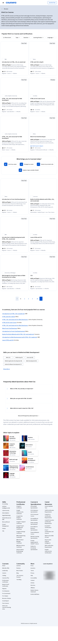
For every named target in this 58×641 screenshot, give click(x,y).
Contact (32, 580)
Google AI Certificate (19, 507)
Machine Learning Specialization (35, 537)
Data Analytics (5, 513)
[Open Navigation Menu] (3, 3)
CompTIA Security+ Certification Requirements (49, 521)
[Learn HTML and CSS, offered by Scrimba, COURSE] (42, 237)
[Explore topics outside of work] (29, 170)
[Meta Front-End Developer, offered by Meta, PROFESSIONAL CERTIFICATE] (42, 136)
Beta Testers (19, 570)
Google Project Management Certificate (20, 527)
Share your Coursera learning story (6, 607)
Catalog (4, 575)
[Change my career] (27, 164)
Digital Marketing (6, 515)
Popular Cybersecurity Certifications (48, 551)
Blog (17, 573)
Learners (18, 566)
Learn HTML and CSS (8, 340)
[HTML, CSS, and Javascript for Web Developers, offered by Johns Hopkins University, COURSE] (14, 137)
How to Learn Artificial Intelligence (48, 541)
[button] (7, 369)
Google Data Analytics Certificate (19, 517)
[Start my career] (10, 164)
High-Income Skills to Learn (49, 536)
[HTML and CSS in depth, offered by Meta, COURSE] (42, 62)
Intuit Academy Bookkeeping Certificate (20, 551)
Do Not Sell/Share (35, 594)
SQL (3, 531)
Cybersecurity (5, 510)
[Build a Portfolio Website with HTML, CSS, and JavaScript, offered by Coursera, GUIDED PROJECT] (42, 200)
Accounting (5, 504)
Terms (32, 570)
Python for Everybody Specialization (34, 548)
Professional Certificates (5, 581)
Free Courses (5, 603)
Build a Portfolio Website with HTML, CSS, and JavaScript (18, 334)
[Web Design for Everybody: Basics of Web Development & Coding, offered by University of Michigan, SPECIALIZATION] (14, 276)
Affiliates (33, 588)
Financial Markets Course (35, 533)
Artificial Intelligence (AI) (6, 507)
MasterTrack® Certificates (5, 585)
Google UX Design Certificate (20, 532)
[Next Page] (41, 299)
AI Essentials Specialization (34, 507)
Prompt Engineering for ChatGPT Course (35, 542)
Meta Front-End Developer (9, 328)
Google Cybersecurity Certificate (19, 512)
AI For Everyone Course (34, 515)
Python (4, 528)
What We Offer (5, 568)
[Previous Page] (17, 299)
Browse (6, 9)
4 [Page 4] (32, 298)
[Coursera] (11, 2)
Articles (32, 583)
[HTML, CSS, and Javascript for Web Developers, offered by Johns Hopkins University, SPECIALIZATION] (14, 99)
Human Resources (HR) (6, 518)
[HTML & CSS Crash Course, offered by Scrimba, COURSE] (42, 98)
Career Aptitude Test (49, 507)
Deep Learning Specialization (34, 523)
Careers (4, 573)
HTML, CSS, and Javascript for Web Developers (15, 319)
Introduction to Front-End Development (13, 331)
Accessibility (34, 578)
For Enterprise (5, 591)
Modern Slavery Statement (34, 591)
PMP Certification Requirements (49, 546)
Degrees (4, 588)
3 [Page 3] (28, 298)
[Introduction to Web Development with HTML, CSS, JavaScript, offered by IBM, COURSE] (14, 238)
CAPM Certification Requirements (49, 511)
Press (32, 566)
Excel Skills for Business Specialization (34, 528)
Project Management (5, 525)
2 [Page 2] (24, 298)
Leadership (5, 570)
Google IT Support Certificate (20, 522)
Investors (33, 568)
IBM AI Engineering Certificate (20, 536)
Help (32, 575)
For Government (6, 593)
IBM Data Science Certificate (20, 546)
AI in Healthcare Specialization (34, 519)
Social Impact (5, 601)
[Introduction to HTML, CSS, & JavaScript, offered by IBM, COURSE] (14, 62)
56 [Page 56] (37, 298)
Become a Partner (6, 598)
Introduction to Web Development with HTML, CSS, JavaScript (19, 337)
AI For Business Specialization (34, 511)
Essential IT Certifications (48, 526)
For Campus (5, 596)
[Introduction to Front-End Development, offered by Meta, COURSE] (14, 199)
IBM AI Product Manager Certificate (19, 541)
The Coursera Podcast (19, 576)
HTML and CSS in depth (8, 317)
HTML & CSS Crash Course (9, 322)
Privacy (32, 573)
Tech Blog (18, 579)
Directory (33, 585)
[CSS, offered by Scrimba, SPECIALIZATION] (42, 275)
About (3, 566)
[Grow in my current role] (45, 164)
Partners (18, 568)
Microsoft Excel (6, 522)
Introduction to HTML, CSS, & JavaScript (13, 314)
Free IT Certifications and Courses (49, 531)
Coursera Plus (5, 578)
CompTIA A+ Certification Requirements (48, 516)
